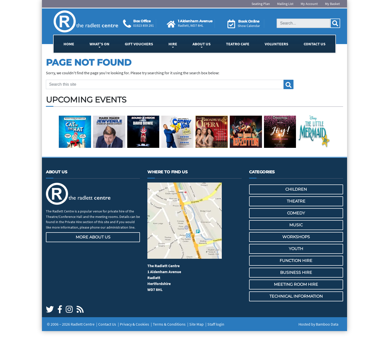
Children (296, 189)
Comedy (296, 213)
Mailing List (285, 3)
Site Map (196, 324)
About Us (202, 43)
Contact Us (314, 43)
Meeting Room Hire (296, 284)
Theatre (296, 201)
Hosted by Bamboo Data (318, 324)
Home (69, 43)
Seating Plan (261, 3)
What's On (99, 43)
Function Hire (296, 260)
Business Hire (296, 272)
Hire (172, 43)
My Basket (332, 3)
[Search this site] (303, 23)
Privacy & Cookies (134, 324)
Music (296, 225)
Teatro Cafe (237, 43)
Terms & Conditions (169, 324)
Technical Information (296, 296)
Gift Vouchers (139, 43)
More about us (93, 237)
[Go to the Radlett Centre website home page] (86, 21)
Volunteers (276, 43)
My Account (309, 3)
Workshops (296, 236)
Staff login (215, 324)
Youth (296, 248)
